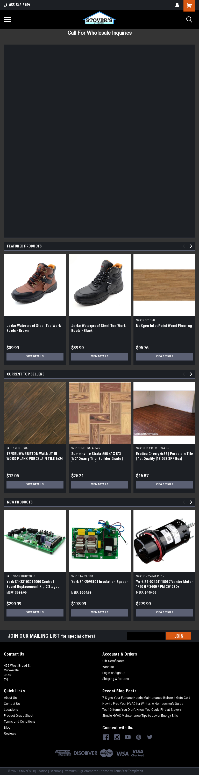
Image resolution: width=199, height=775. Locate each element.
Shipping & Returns (115, 679)
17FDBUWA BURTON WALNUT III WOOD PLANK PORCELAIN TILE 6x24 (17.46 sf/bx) (34, 459)
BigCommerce (87, 770)
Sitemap (55, 770)
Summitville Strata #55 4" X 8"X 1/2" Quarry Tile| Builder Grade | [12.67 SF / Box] (97, 459)
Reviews (10, 733)
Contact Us (12, 704)
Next (192, 246)
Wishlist (108, 667)
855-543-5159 (17, 5)
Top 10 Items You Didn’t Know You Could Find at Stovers (142, 710)
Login (106, 673)
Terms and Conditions (19, 721)
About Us (10, 698)
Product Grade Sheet (18, 715)
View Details (35, 356)
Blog (7, 727)
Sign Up (120, 673)
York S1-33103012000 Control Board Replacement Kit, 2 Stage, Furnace (32, 587)
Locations (11, 710)
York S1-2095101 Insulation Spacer (99, 582)
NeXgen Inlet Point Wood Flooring (164, 326)
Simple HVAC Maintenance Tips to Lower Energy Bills (140, 715)
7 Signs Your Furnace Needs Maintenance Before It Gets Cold (146, 698)
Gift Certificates (113, 661)
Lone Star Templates (128, 770)
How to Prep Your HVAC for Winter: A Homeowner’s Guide (142, 704)
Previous (185, 246)
